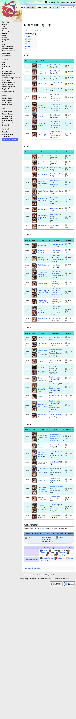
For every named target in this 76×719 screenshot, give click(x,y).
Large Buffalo (42, 343)
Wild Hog (41, 463)
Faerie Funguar (43, 191)
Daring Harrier (42, 468)
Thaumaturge (61, 555)
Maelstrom (60, 558)
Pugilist (42, 555)
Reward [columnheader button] (68, 61)
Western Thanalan (58, 259)
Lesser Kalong (43, 385)
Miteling (40, 84)
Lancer (52, 553)
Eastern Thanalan (55, 414)
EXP (70, 66)
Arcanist (44, 550)
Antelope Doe (42, 225)
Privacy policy (24, 578)
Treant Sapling (43, 162)
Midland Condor (43, 318)
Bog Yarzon (42, 107)
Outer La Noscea (54, 367)
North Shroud (54, 83)
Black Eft (41, 105)
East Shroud (54, 131)
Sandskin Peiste (43, 293)
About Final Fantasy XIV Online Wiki (40, 578)
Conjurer (63, 550)
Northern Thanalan (56, 509)
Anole (40, 123)
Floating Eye (42, 337)
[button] (5, 125)
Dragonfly (41, 435)
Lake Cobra (42, 473)
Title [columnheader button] (26, 61)
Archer (54, 550)
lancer (44, 539)
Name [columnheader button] (28, 534)
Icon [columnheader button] (33, 61)
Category (28, 568)
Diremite (41, 125)
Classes (35, 553)
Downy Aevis (42, 406)
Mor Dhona (53, 468)
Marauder (62, 553)
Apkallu (40, 313)
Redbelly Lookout (43, 265)
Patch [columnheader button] (70, 534)
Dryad (40, 397)
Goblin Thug (42, 291)
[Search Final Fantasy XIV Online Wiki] (67, 7)
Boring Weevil (42, 183)
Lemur (40, 181)
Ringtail (40, 372)
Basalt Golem (42, 368)
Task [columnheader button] (42, 61)
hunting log (49, 541)
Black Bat (41, 216)
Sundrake (41, 355)
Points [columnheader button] (37, 534)
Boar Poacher (42, 200)
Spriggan (41, 361)
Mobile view (65, 578)
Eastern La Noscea (55, 343)
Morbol (40, 456)
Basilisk (40, 510)
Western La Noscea (56, 445)
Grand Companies (32, 559)
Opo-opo (41, 90)
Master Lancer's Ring (59, 539)
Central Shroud (55, 65)
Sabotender (42, 284)
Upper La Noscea (57, 244)
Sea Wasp (41, 488)
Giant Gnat (41, 198)
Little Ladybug (43, 65)
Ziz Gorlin (41, 209)
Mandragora (42, 168)
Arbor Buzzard (43, 156)
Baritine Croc (42, 437)
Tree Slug (41, 135)
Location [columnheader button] (56, 61)
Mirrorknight (42, 414)
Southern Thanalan (55, 350)
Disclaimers (56, 578)
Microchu (41, 97)
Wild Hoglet (42, 175)
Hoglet (40, 116)
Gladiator (42, 553)
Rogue (51, 555)
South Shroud (54, 219)
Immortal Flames (47, 558)
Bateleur (41, 404)
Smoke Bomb (42, 351)
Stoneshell (41, 245)
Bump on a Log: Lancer (28, 539)
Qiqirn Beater (42, 218)
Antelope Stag (42, 272)
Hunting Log (37, 30)
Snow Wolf (41, 480)
